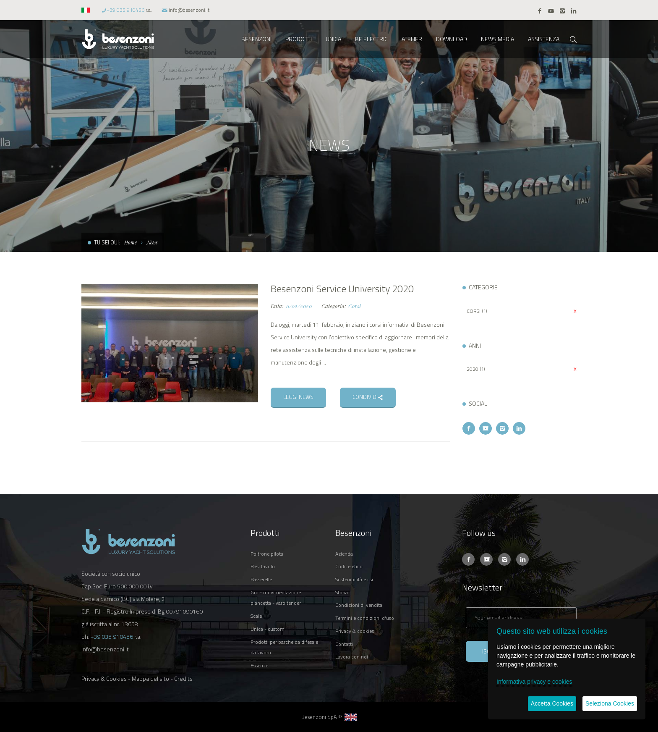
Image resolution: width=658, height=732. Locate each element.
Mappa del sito (150, 678)
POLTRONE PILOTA (267, 554)
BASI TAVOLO (263, 566)
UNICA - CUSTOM (268, 629)
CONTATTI (344, 644)
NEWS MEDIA (497, 38)
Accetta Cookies (552, 703)
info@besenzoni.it (189, 10)
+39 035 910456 (125, 10)
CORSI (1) (477, 311)
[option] (169, 343)
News (152, 242)
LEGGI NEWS (298, 397)
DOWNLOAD (451, 38)
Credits (183, 678)
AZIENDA (344, 554)
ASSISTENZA (543, 38)
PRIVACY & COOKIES (354, 631)
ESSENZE (259, 665)
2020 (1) (476, 369)
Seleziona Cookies (609, 703)
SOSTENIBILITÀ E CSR (354, 579)
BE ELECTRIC (371, 38)
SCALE (256, 616)
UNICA (333, 38)
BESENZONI (256, 38)
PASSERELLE (261, 579)
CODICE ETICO (349, 566)
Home (130, 242)
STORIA (341, 592)
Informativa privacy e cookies (534, 681)
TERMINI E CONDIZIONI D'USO (364, 618)
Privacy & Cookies (104, 678)
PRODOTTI (298, 38)
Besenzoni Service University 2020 (342, 288)
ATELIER (412, 38)
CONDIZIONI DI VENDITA (358, 605)
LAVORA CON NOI (351, 657)
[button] (86, 10)
